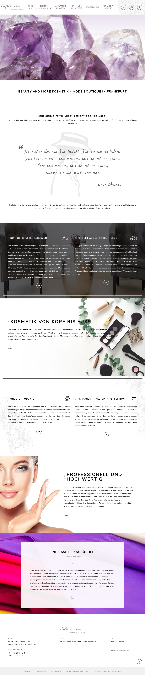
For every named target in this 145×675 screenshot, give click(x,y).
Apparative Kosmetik (60, 7)
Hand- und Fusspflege (76, 7)
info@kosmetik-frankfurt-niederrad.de (78, 641)
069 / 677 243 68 (117, 641)
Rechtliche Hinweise (120, 650)
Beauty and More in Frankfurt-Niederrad (12, 7)
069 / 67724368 (123, 7)
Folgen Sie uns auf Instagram (107, 671)
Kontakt (131, 7)
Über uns (30, 7)
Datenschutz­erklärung (77, 671)
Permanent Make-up (108, 7)
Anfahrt (139, 7)
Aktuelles (41, 671)
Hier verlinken (39, 285)
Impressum (56, 671)
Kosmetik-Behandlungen (43, 7)
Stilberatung (92, 7)
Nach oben (139, 662)
